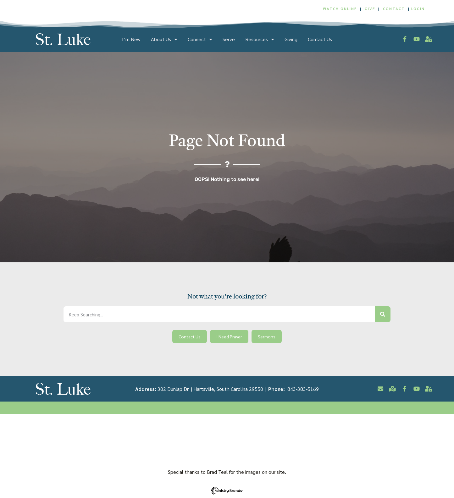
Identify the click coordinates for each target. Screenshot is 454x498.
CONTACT (395, 8)
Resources (259, 39)
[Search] (382, 314)
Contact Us (320, 39)
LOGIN (418, 8)
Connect (200, 39)
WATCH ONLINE (340, 8)
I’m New (131, 39)
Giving (291, 39)
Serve (229, 39)
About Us (164, 39)
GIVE (370, 8)
